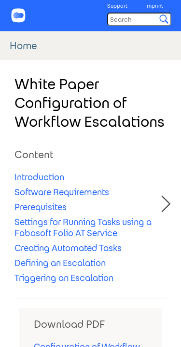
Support (117, 5)
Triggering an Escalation (63, 277)
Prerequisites (40, 207)
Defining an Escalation (60, 262)
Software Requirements (61, 192)
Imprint (154, 5)
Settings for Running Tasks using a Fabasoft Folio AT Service (83, 227)
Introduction (39, 177)
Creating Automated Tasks (68, 248)
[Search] (139, 19)
